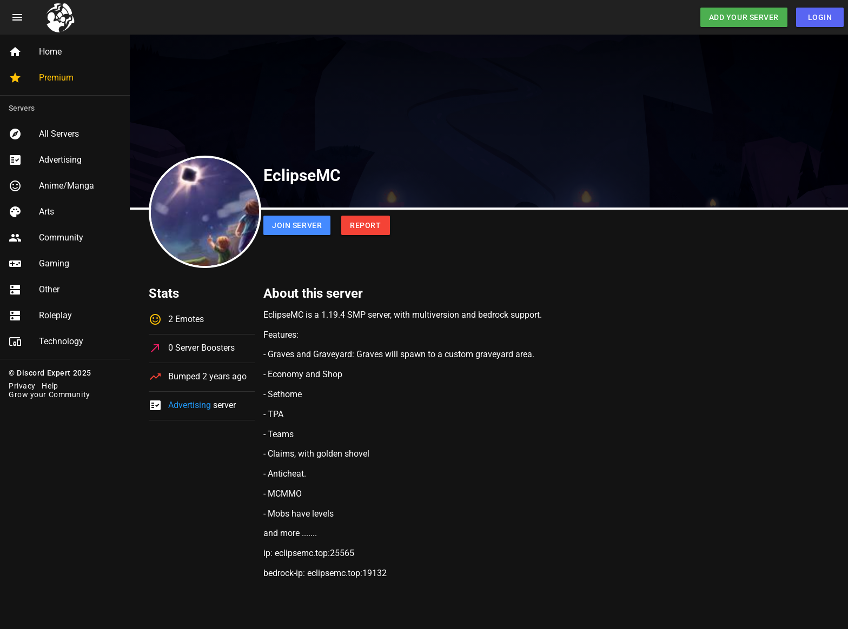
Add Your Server (744, 17)
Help (50, 386)
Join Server (297, 225)
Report (365, 225)
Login (820, 17)
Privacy (22, 386)
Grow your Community (49, 394)
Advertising (189, 405)
